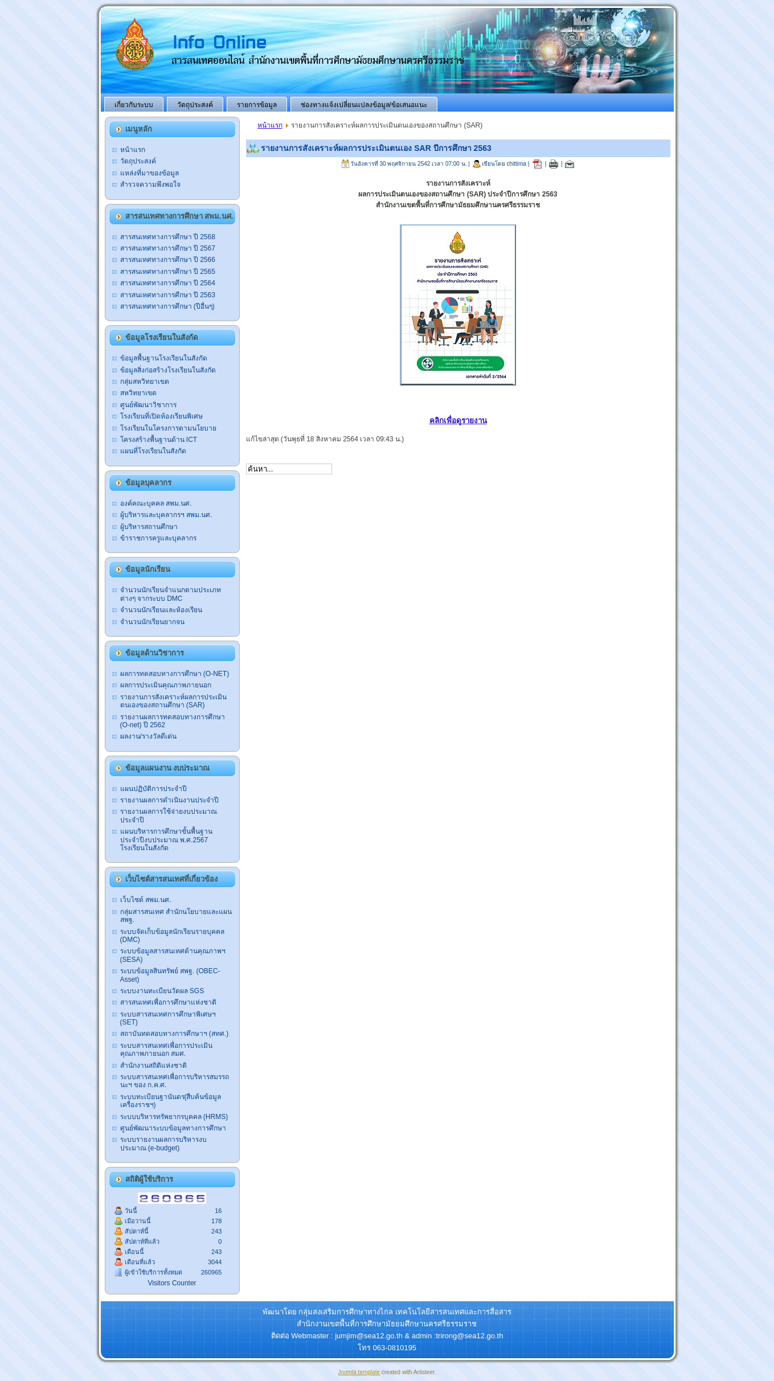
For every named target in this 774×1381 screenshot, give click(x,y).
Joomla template (359, 1372)
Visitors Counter (172, 1283)
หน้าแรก (269, 125)
